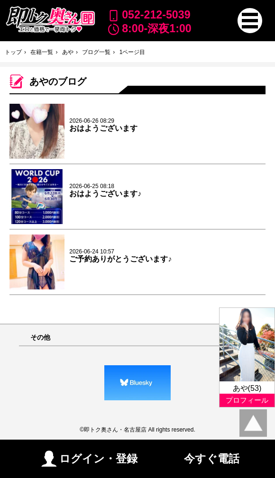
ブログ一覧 (96, 52)
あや (67, 52)
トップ (13, 52)
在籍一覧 (41, 52)
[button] (250, 20)
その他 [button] (40, 337)
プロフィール (247, 400)
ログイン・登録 (89, 459)
